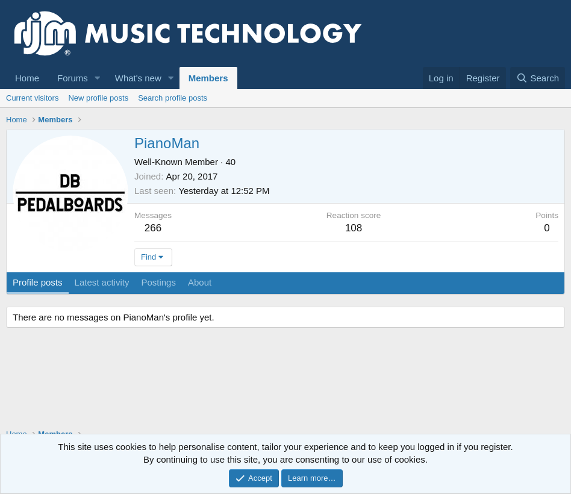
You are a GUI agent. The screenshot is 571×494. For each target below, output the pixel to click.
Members (208, 78)
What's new (138, 78)
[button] (97, 78)
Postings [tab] (158, 282)
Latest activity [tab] (102, 282)
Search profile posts (172, 97)
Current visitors (32, 97)
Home (27, 78)
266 (153, 228)
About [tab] (199, 282)
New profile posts (98, 97)
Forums (72, 78)
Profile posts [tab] (38, 282)
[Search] (537, 78)
